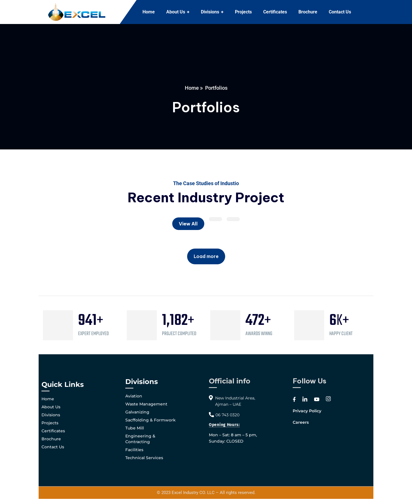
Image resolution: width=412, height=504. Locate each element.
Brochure (51, 438)
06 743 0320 (227, 414)
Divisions (50, 414)
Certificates (53, 430)
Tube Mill (134, 428)
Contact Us (52, 446)
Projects (49, 422)
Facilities (134, 449)
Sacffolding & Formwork (150, 420)
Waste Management (146, 404)
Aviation (133, 396)
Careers (301, 422)
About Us (50, 406)
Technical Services (144, 457)
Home (192, 88)
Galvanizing (137, 412)
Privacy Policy (307, 410)
